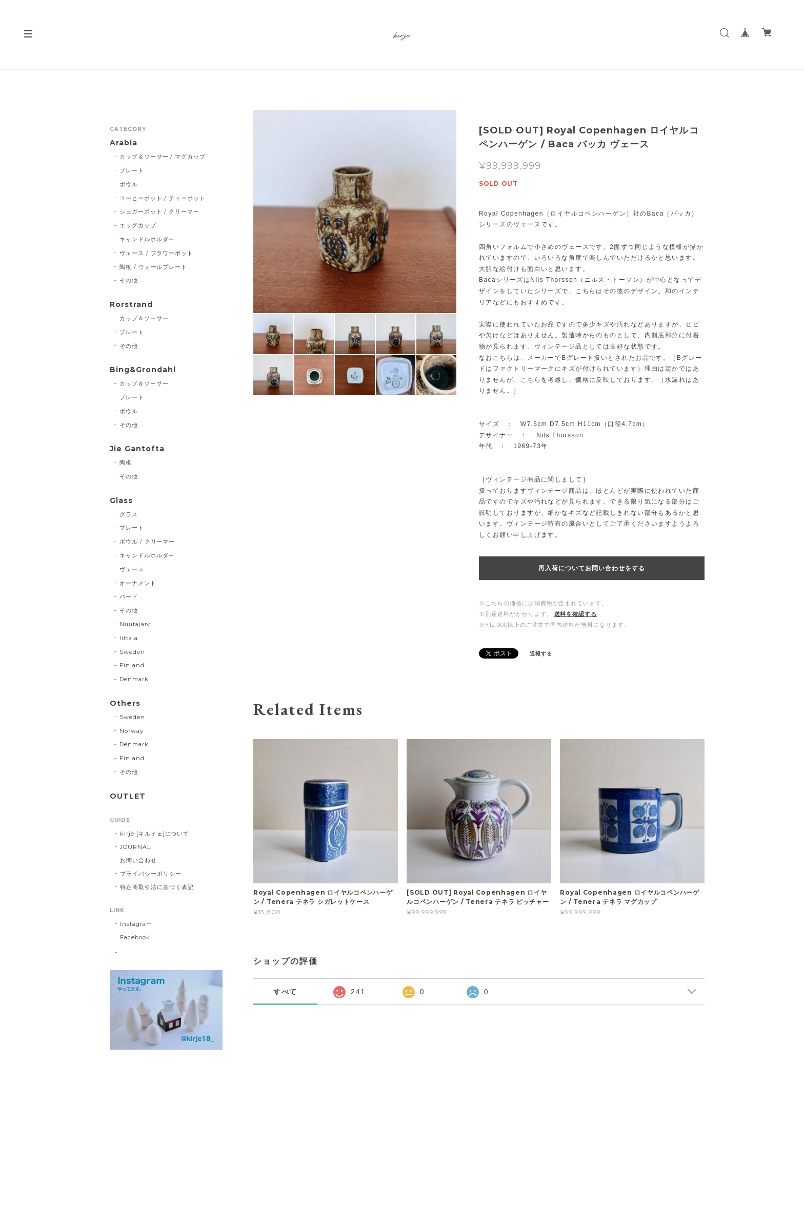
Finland (132, 665)
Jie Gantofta (137, 449)
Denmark (134, 679)
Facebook (135, 937)
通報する (541, 653)
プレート (131, 170)
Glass (121, 500)
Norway (131, 731)
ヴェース (131, 569)
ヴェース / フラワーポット (156, 253)
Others (125, 703)
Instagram (136, 924)
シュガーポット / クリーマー (159, 211)
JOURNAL (135, 847)
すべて (285, 992)
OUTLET (128, 796)
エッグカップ (137, 225)
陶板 (125, 462)
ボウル (128, 184)
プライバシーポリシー (151, 873)
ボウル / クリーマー (147, 541)
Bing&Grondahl (142, 369)
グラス (128, 514)
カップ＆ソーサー (144, 318)
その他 (128, 280)
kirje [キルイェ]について (154, 833)
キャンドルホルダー (147, 239)
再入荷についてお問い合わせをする (591, 568)
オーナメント (137, 583)
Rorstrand (131, 304)
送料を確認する (575, 613)
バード (128, 596)
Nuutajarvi (136, 624)
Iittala (128, 638)
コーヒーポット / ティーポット (162, 198)
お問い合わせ (138, 860)
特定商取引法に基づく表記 (157, 887)
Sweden (132, 651)
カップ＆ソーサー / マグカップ (162, 156)
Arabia (123, 143)
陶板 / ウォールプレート (153, 267)
